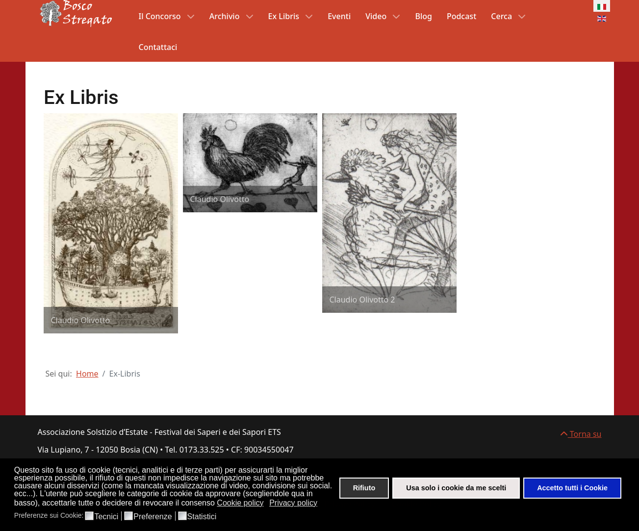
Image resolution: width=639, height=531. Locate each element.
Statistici (202, 517)
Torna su (581, 434)
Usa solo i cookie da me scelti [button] (456, 488)
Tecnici (106, 517)
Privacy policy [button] (293, 503)
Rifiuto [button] (364, 488)
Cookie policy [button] (240, 503)
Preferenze (152, 517)
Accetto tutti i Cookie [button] (572, 488)
